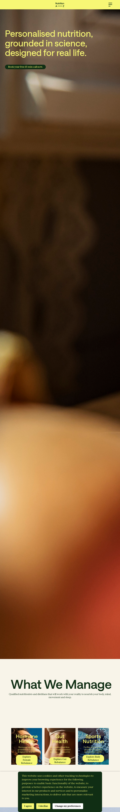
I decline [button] (43, 806)
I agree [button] (28, 806)
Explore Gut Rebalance (60, 761)
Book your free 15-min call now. (25, 66)
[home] (60, 4)
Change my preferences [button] (68, 806)
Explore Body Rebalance (93, 758)
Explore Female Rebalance (26, 759)
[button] (110, 4)
